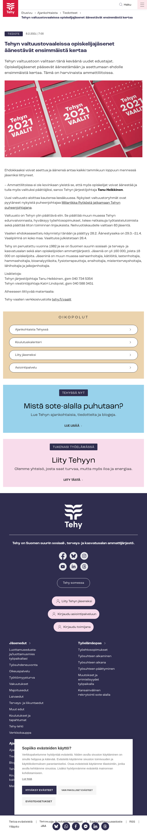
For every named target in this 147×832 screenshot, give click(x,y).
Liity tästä (72, 480)
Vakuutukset (18, 684)
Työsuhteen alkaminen (94, 656)
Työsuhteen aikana (92, 662)
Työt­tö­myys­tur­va (22, 677)
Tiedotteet (70, 13)
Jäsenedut (18, 643)
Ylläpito (14, 826)
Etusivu (26, 13)
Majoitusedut (19, 690)
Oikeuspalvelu (19, 671)
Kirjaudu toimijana (77, 627)
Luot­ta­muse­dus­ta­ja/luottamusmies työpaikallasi (22, 654)
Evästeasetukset (38, 801)
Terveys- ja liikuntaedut (26, 703)
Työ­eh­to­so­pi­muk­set (93, 650)
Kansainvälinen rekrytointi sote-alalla (94, 692)
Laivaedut (16, 696)
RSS (132, 821)
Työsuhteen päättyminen (96, 669)
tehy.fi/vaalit (61, 299)
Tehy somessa (73, 582)
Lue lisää (72, 425)
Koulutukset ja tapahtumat (19, 718)
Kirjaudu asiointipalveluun (77, 614)
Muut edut (16, 709)
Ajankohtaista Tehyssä (31, 329)
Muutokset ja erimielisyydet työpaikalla (88, 680)
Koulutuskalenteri (28, 342)
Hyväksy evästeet (39, 790)
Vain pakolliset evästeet (77, 790)
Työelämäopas (90, 643)
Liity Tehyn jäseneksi (77, 601)
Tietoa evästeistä (21, 821)
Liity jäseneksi (25, 355)
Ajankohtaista (47, 13)
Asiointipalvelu (26, 367)
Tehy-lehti (16, 726)
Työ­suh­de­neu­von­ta (23, 665)
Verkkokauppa (20, 732)
